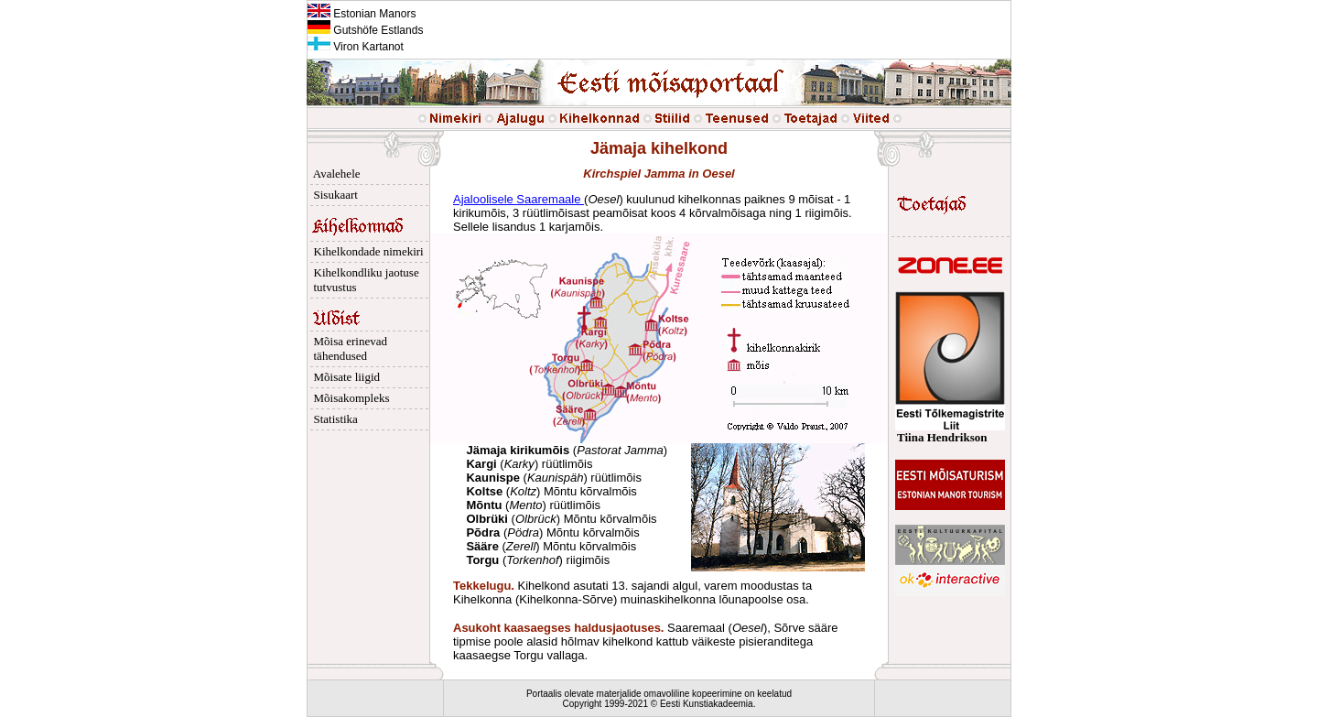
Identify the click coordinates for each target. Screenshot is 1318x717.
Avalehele (334, 173)
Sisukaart (333, 194)
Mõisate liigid (344, 377)
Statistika (333, 419)
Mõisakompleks (349, 398)
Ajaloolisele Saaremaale (518, 199)
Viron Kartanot (356, 46)
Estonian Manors (362, 13)
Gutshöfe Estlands (365, 30)
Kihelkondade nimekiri (366, 251)
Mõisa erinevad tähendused (347, 348)
